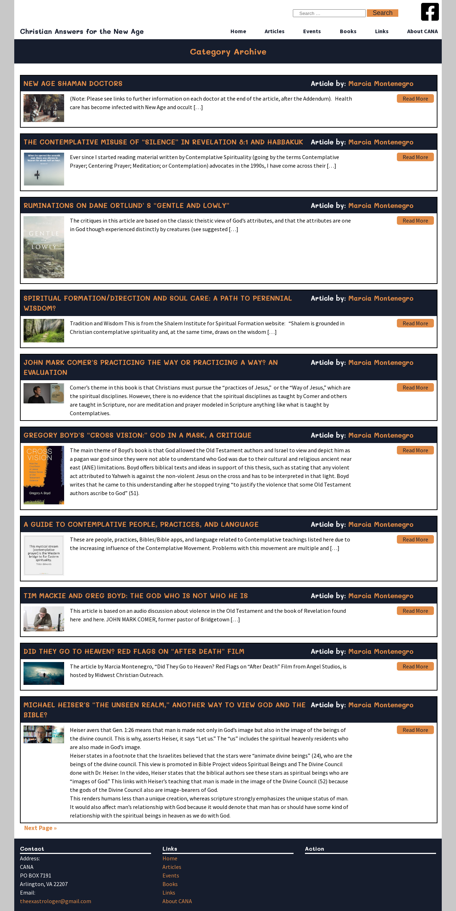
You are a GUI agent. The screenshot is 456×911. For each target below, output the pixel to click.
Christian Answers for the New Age (82, 31)
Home (238, 31)
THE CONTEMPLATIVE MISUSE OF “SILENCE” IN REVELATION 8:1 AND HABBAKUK (163, 141)
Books (348, 31)
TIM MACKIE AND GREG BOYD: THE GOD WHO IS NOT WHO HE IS (136, 595)
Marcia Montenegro (381, 83)
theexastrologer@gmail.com (55, 901)
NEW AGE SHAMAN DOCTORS (73, 83)
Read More (415, 98)
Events (312, 31)
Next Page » (40, 828)
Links (382, 31)
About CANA (422, 31)
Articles (275, 31)
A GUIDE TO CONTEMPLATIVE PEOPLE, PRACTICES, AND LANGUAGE (141, 524)
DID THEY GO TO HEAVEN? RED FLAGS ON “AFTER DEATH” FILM (134, 651)
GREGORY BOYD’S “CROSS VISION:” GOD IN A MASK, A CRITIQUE (138, 435)
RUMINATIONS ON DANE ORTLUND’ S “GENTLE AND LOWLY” (126, 205)
